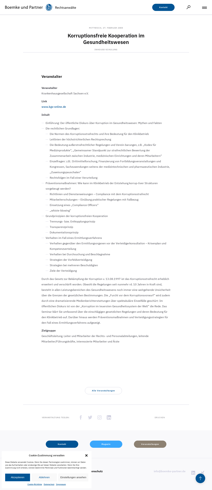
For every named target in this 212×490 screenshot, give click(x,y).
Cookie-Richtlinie (35, 484)
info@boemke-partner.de (170, 471)
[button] (86, 455)
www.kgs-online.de (54, 106)
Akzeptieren (17, 477)
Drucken (160, 417)
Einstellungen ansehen (73, 477)
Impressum (61, 484)
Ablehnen (44, 477)
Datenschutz (49, 484)
